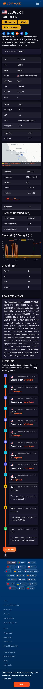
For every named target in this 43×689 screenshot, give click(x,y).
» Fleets (5, 628)
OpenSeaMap (6, 165)
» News (5, 601)
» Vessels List (7, 609)
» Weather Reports (9, 652)
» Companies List (8, 618)
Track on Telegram (11, 27)
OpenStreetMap (15, 163)
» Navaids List (7, 637)
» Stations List (7, 642)
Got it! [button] (21, 684)
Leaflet (5, 163)
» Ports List (6, 614)
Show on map (9, 22)
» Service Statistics (9, 656)
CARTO (32, 163)
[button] (21, 154)
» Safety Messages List (10, 646)
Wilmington (28, 380)
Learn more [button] (7, 678)
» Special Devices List (10, 623)
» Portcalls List (7, 633)
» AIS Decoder (7, 665)
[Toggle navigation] (38, 3)
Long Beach (29, 402)
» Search (5, 661)
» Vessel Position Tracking (11, 605)
